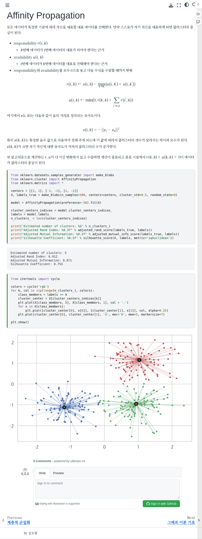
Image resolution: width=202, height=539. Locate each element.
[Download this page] (171, 5)
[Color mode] (187, 4)
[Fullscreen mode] (179, 5)
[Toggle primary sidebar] (7, 5)
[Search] (195, 4)
